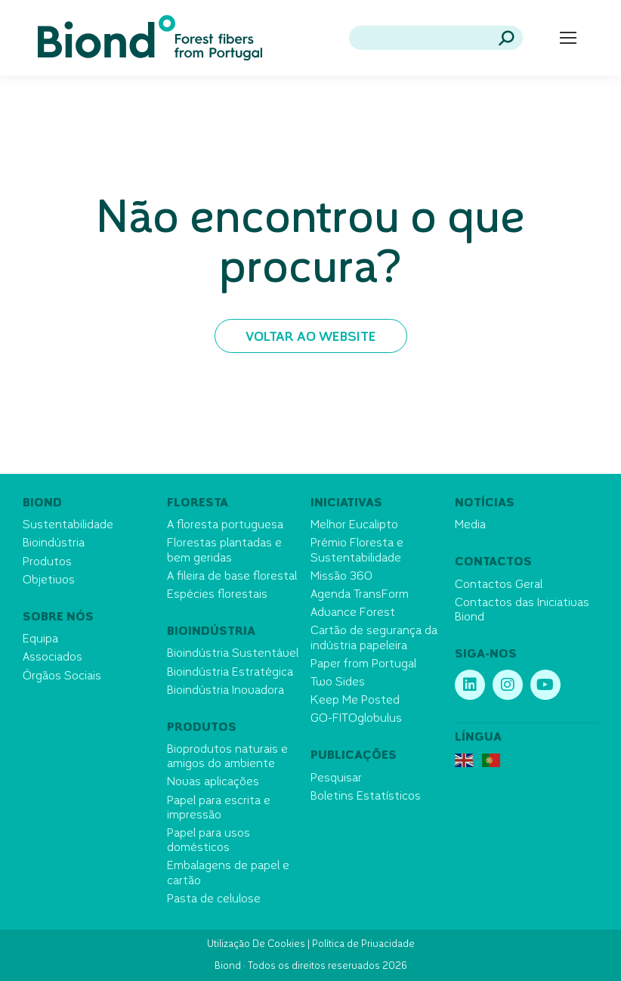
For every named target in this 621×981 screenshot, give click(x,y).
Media (470, 525)
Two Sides (337, 683)
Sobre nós (58, 618)
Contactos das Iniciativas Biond (522, 610)
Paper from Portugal (363, 665)
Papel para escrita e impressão (218, 808)
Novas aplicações (213, 782)
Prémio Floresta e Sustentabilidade (356, 551)
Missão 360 (341, 577)
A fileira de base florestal (232, 577)
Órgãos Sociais (62, 677)
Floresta (197, 504)
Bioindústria (54, 544)
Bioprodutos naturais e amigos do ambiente (227, 757)
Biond (42, 504)
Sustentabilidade (68, 525)
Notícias (484, 504)
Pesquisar (336, 779)
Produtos (47, 562)
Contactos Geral (498, 585)
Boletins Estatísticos (365, 797)
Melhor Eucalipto (354, 525)
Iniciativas (346, 504)
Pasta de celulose (214, 900)
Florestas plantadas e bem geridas (224, 551)
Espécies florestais (217, 595)
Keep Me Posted (355, 701)
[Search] (436, 38)
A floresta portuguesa (225, 525)
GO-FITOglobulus (356, 719)
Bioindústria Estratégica (230, 673)
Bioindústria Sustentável (232, 654)
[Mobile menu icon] (568, 38)
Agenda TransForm (359, 595)
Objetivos (49, 581)
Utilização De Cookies (256, 945)
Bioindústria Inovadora (225, 691)
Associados (52, 658)
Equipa (40, 640)
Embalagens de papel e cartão (228, 873)
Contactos (493, 562)
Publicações (353, 756)
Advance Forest (352, 613)
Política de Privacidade (363, 945)
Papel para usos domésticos (208, 841)
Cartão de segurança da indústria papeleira (373, 638)
